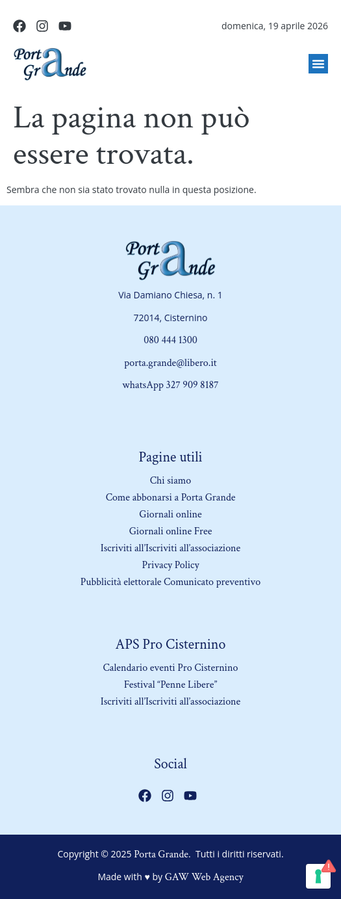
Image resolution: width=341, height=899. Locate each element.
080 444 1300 (170, 340)
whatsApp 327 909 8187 (170, 385)
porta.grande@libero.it (170, 363)
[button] (318, 63)
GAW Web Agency (204, 877)
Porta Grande (161, 854)
